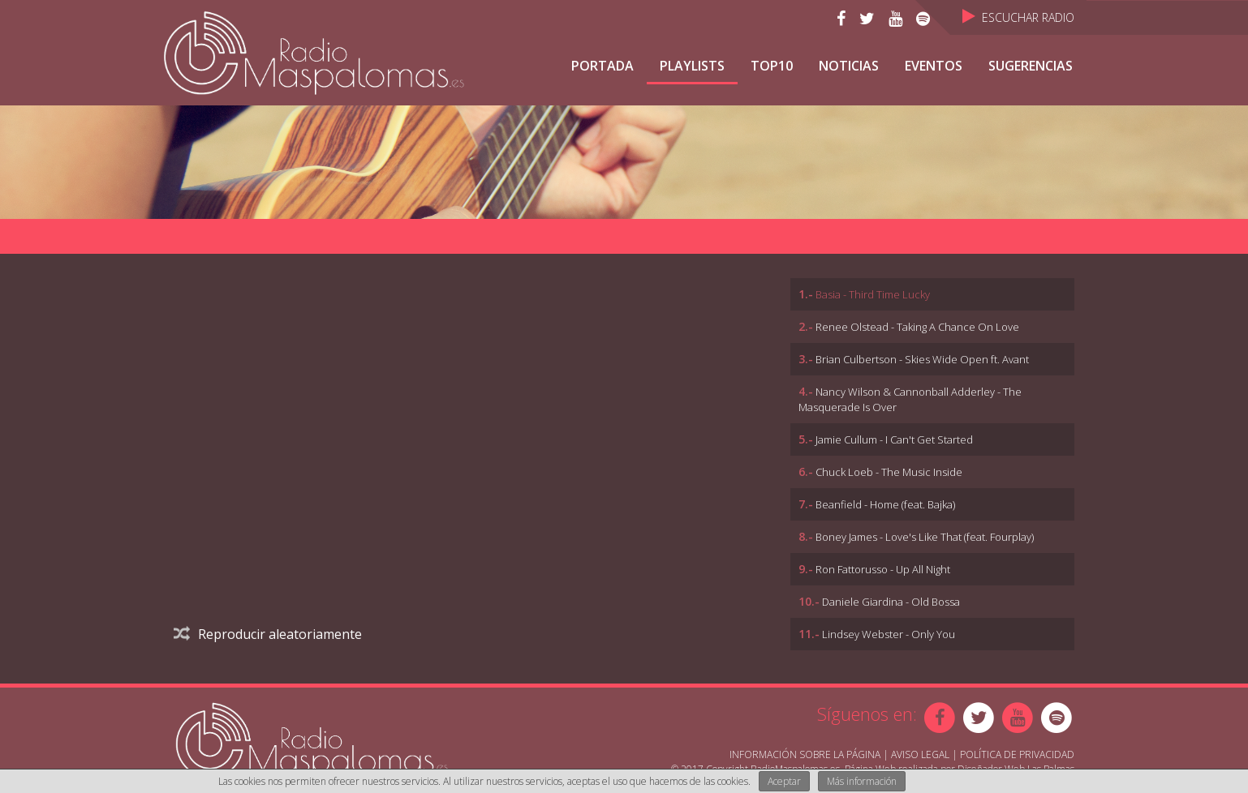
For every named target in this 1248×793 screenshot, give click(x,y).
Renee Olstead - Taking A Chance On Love (917, 326)
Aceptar (784, 781)
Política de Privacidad (1017, 754)
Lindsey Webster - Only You (888, 634)
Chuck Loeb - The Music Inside (889, 472)
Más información (862, 781)
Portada (602, 66)
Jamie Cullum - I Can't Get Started (894, 439)
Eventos (933, 66)
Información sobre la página (804, 754)
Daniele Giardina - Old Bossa (891, 601)
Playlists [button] (692, 66)
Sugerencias (1030, 66)
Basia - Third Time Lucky (873, 294)
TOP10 (772, 66)
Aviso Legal (920, 754)
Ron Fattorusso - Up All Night (883, 569)
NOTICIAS (849, 66)
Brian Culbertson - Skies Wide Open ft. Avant (922, 359)
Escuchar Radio (1018, 17)
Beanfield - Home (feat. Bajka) (885, 504)
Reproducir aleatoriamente (268, 634)
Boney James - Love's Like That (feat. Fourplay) (925, 536)
